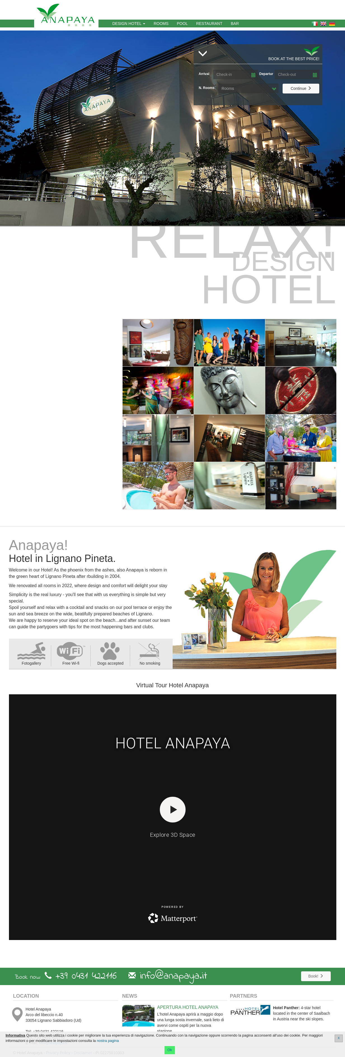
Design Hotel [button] (128, 23)
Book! (315, 976)
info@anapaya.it (173, 976)
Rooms (163, 23)
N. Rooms (206, 88)
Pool (182, 23)
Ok (169, 1050)
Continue (301, 88)
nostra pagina (108, 1041)
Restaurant (209, 23)
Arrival (204, 74)
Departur (266, 74)
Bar (235, 23)
